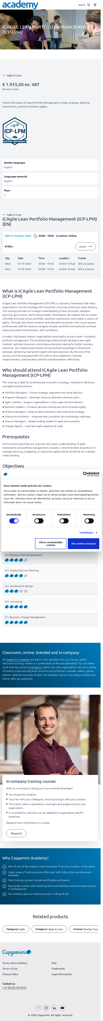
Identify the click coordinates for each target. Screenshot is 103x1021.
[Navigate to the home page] (20, 5)
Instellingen (86, 532)
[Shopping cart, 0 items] (88, 5)
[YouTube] (62, 1008)
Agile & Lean (14, 75)
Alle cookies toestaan (83, 543)
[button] (16, 833)
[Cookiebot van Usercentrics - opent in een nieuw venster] (85, 474)
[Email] (38, 1008)
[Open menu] (95, 5)
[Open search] (82, 5)
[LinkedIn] (54, 1008)
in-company (34, 667)
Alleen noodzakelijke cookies (51, 543)
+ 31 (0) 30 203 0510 (14, 987)
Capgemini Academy (17, 659)
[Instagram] (46, 1008)
